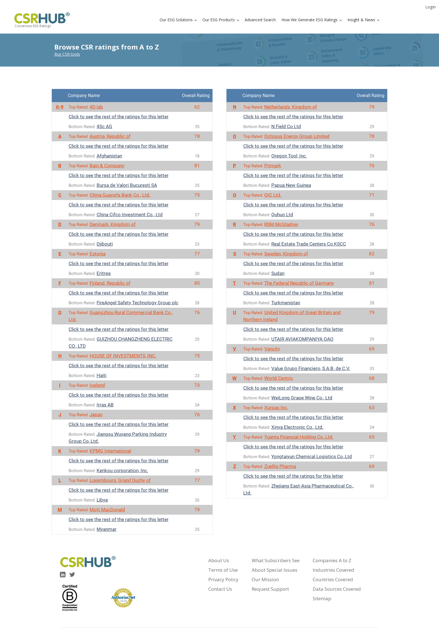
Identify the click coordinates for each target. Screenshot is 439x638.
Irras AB (105, 405)
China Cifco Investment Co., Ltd (130, 214)
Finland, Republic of (110, 283)
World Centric (278, 378)
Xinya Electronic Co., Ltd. (297, 427)
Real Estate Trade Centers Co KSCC (308, 244)
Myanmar (106, 529)
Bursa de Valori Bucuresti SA (127, 185)
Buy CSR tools (67, 54)
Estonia (98, 253)
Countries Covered (333, 579)
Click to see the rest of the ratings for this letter (119, 116)
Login (430, 7)
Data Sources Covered (337, 589)
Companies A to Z (332, 560)
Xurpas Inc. (276, 407)
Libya (102, 500)
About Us (218, 560)
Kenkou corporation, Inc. (122, 470)
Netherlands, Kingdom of (290, 107)
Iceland (97, 385)
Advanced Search (260, 19)
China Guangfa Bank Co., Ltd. (120, 195)
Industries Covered (333, 570)
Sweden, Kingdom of (286, 253)
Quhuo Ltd (282, 214)
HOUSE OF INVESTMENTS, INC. (123, 356)
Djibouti (105, 244)
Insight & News (361, 19)
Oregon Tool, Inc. (289, 156)
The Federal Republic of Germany (299, 283)
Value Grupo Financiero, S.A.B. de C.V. (310, 368)
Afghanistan (109, 156)
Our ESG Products (218, 19)
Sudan (277, 273)
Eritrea (104, 273)
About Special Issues (274, 570)
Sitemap (322, 598)
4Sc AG (104, 126)
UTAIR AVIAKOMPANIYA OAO (302, 339)
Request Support (270, 589)
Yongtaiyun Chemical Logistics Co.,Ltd (311, 456)
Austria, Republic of (110, 136)
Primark (272, 165)
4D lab (96, 107)
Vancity (272, 349)
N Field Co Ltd (286, 126)
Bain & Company (107, 165)
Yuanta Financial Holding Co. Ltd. (298, 437)
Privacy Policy (223, 579)
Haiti (101, 375)
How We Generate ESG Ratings (309, 19)
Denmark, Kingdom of (113, 224)
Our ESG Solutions (176, 19)
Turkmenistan (285, 302)
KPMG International (110, 451)
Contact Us (220, 589)
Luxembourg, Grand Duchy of (120, 480)
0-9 (60, 107)
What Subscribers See (276, 560)
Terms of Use (223, 570)
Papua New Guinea (291, 185)
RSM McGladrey (281, 224)
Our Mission (265, 579)
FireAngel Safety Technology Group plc (137, 302)
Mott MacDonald (107, 509)
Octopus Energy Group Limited (297, 136)
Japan (96, 414)
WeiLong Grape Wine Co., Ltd (301, 398)
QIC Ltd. (272, 195)
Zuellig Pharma (280, 466)
